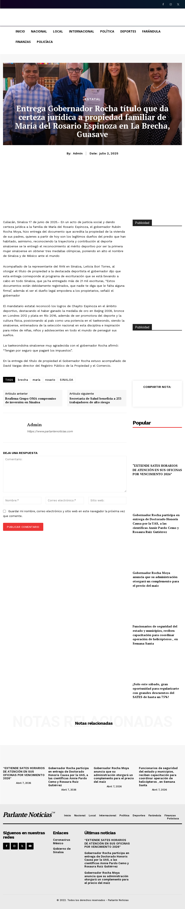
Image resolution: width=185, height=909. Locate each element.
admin (78, 153)
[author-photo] (9, 782)
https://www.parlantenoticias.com (50, 431)
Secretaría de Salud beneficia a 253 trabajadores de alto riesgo (95, 400)
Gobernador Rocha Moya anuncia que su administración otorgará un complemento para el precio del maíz (156, 579)
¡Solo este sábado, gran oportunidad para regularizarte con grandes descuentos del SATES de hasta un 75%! (156, 690)
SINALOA (66, 379)
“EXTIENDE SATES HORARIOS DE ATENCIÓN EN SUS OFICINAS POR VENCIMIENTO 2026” (157, 469)
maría (36, 379)
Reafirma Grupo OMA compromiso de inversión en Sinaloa (30, 400)
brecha (23, 379)
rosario (50, 379)
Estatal (93, 99)
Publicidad (142, 327)
